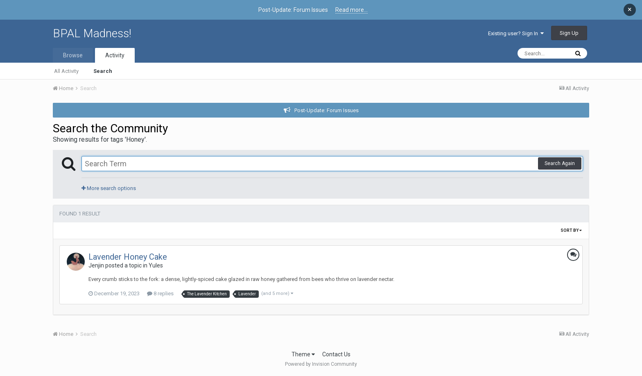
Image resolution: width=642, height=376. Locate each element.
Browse (73, 55)
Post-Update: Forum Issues (326, 110)
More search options (108, 188)
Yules (156, 265)
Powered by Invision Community (321, 364)
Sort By (571, 230)
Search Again (560, 163)
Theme (303, 354)
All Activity (66, 71)
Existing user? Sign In (516, 33)
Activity (114, 55)
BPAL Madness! (92, 33)
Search (102, 71)
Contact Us (336, 354)
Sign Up (569, 33)
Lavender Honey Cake (127, 257)
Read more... (351, 10)
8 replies (160, 293)
